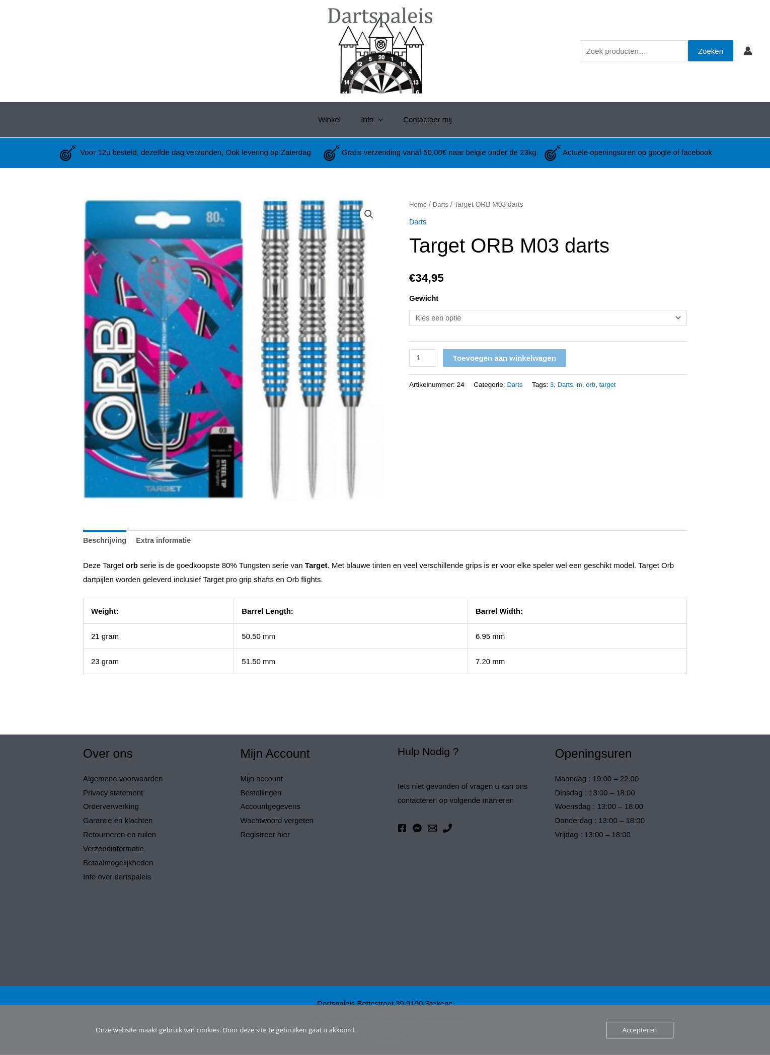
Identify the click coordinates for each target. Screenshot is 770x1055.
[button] (368, 215)
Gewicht (423, 298)
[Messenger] (417, 829)
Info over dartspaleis (117, 877)
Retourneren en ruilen (119, 835)
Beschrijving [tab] (105, 541)
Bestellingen (261, 793)
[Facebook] (402, 829)
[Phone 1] (447, 829)
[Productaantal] (422, 358)
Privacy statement (113, 793)
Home (418, 204)
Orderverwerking (111, 807)
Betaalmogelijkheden (118, 863)
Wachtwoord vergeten (277, 821)
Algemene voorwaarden (123, 779)
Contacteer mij (422, 119)
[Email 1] (432, 829)
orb (593, 385)
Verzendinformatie (113, 849)
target (610, 385)
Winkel (334, 119)
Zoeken (710, 51)
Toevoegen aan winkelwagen (505, 358)
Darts (441, 204)
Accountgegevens (270, 807)
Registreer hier (265, 835)
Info (367, 119)
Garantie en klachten (117, 821)
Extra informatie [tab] (166, 541)
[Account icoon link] (747, 50)
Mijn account (262, 779)
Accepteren (640, 1029)
